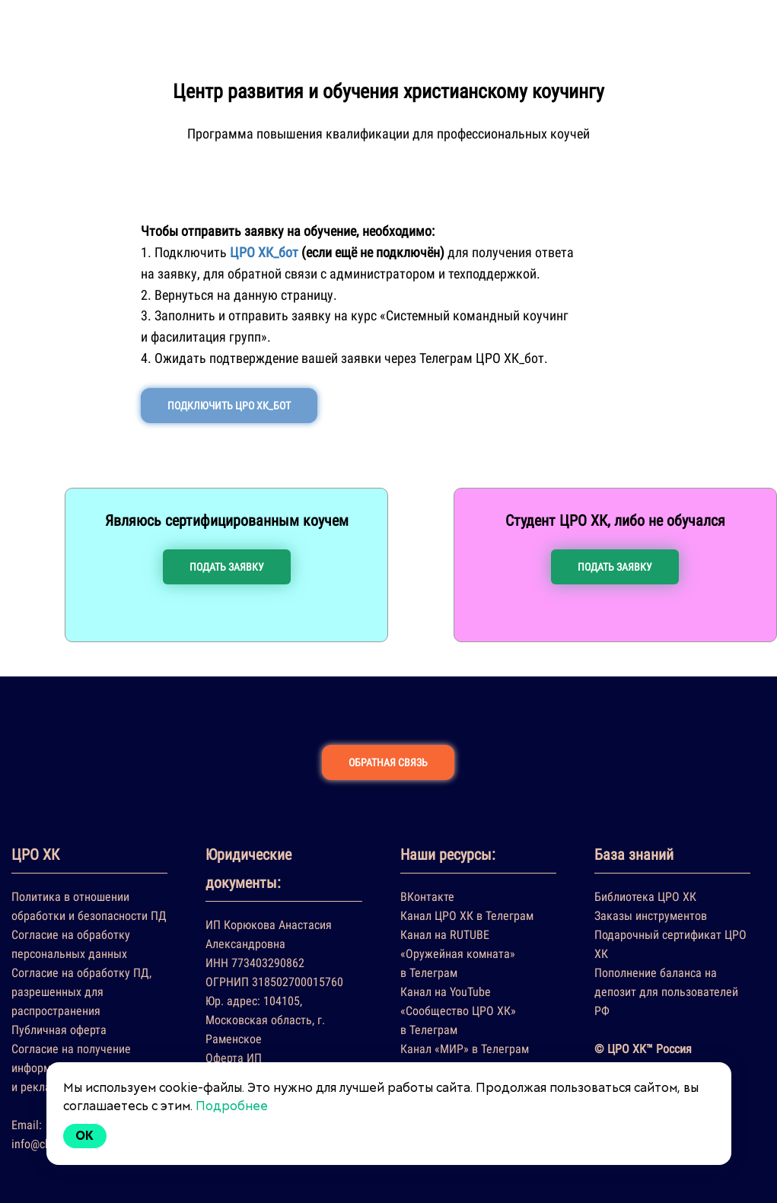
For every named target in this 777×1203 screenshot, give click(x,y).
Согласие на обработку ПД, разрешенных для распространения (81, 992)
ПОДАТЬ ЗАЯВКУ (226, 567)
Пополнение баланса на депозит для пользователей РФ (666, 992)
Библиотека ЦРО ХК (645, 897)
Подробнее (232, 1106)
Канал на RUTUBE (444, 935)
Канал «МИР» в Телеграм (464, 1049)
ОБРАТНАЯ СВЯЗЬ (388, 762)
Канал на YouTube (445, 992)
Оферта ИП (233, 1058)
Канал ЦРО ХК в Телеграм (466, 916)
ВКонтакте (427, 897)
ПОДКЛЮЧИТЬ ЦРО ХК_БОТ (229, 405)
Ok (85, 1136)
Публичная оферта (59, 1030)
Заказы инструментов (650, 916)
